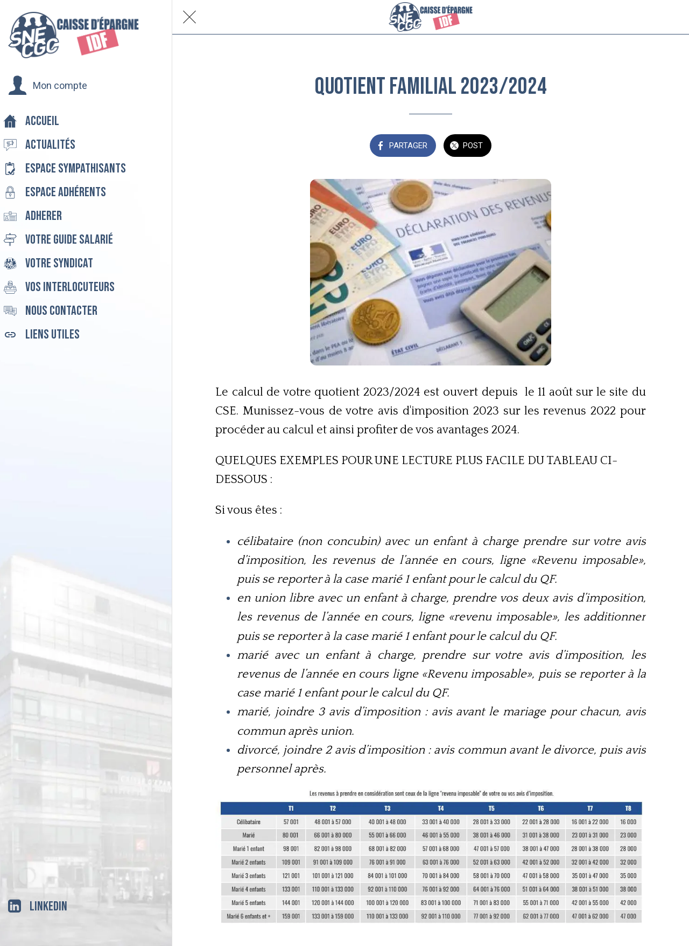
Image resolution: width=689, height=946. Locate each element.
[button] (47, 85)
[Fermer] (189, 17)
